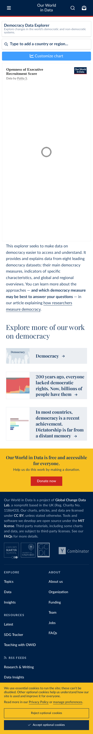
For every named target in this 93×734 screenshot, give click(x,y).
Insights (10, 602)
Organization (58, 592)
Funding (55, 602)
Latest (8, 624)
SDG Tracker (13, 635)
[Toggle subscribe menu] (84, 8)
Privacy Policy (39, 702)
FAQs (8, 536)
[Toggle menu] (9, 8)
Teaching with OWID (20, 645)
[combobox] (72, 7)
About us (56, 581)
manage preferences (67, 702)
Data (7, 592)
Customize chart (46, 56)
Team (53, 612)
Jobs (52, 623)
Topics (8, 581)
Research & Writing (19, 667)
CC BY (19, 516)
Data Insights (14, 677)
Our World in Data (46, 7)
